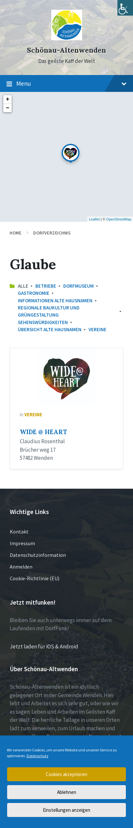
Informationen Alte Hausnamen (55, 300)
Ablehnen (66, 792)
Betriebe (45, 286)
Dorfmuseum (78, 286)
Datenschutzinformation (38, 555)
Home (15, 233)
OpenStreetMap (118, 219)
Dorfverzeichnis (52, 233)
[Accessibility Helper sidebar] (125, 8)
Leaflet (94, 219)
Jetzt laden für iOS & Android (44, 646)
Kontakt (19, 531)
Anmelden (21, 566)
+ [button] (7, 99)
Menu (66, 84)
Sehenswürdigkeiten (43, 322)
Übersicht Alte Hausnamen (49, 329)
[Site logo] (66, 38)
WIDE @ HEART (43, 432)
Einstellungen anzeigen (66, 810)
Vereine (97, 329)
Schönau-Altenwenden (66, 50)
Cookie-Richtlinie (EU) (34, 578)
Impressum (22, 543)
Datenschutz (37, 755)
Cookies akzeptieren (66, 774)
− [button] (7, 108)
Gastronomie (33, 293)
